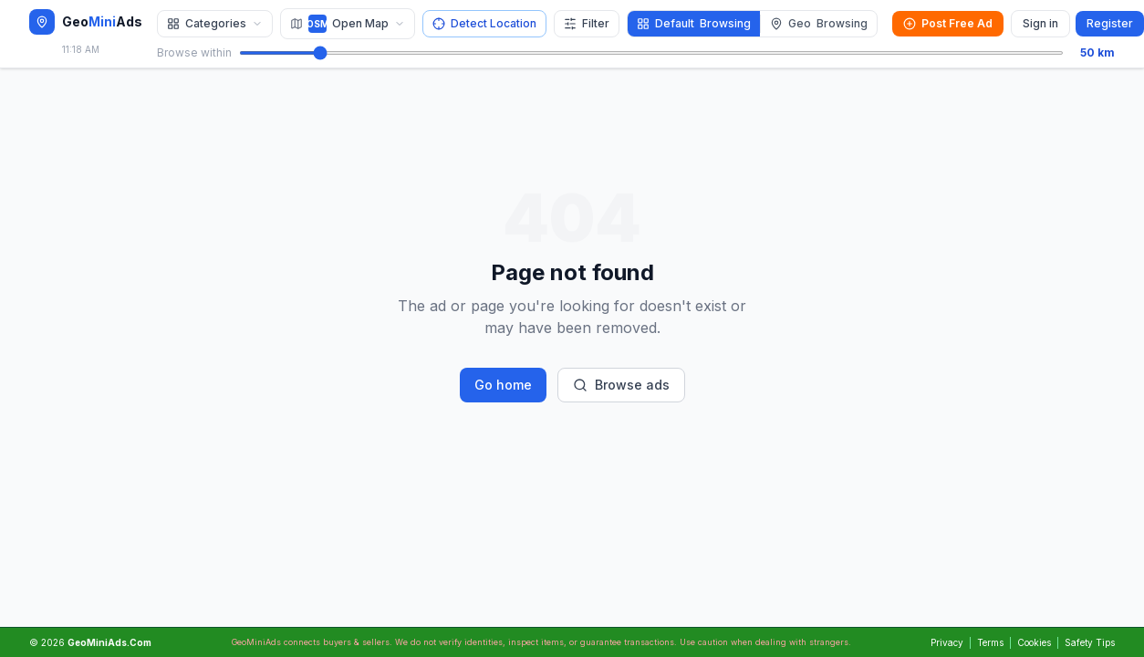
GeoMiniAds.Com (109, 642)
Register (1110, 23)
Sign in (1040, 23)
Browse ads (621, 384)
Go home (503, 384)
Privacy (947, 642)
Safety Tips (1090, 642)
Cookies (1034, 642)
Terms (990, 642)
